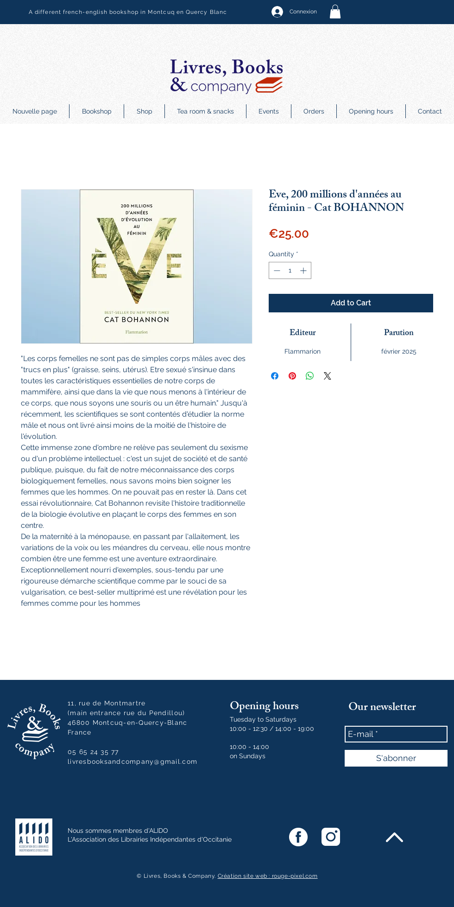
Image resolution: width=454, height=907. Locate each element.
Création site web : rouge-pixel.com (268, 876)
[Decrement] (276, 270)
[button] (335, 12)
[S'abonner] (396, 758)
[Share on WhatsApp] (309, 375)
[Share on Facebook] (274, 375)
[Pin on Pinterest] (292, 375)
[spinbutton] (290, 270)
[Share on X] (327, 375)
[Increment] (304, 270)
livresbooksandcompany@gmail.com (132, 761)
